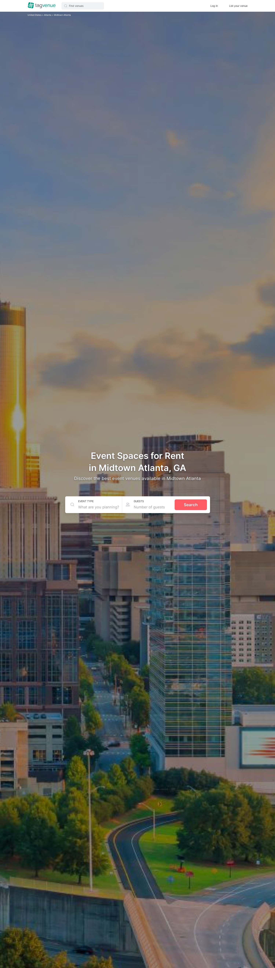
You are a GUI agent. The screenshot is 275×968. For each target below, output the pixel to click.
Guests (139, 501)
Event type (86, 501)
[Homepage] (42, 5)
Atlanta (48, 15)
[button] (82, 6)
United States (35, 15)
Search (191, 504)
